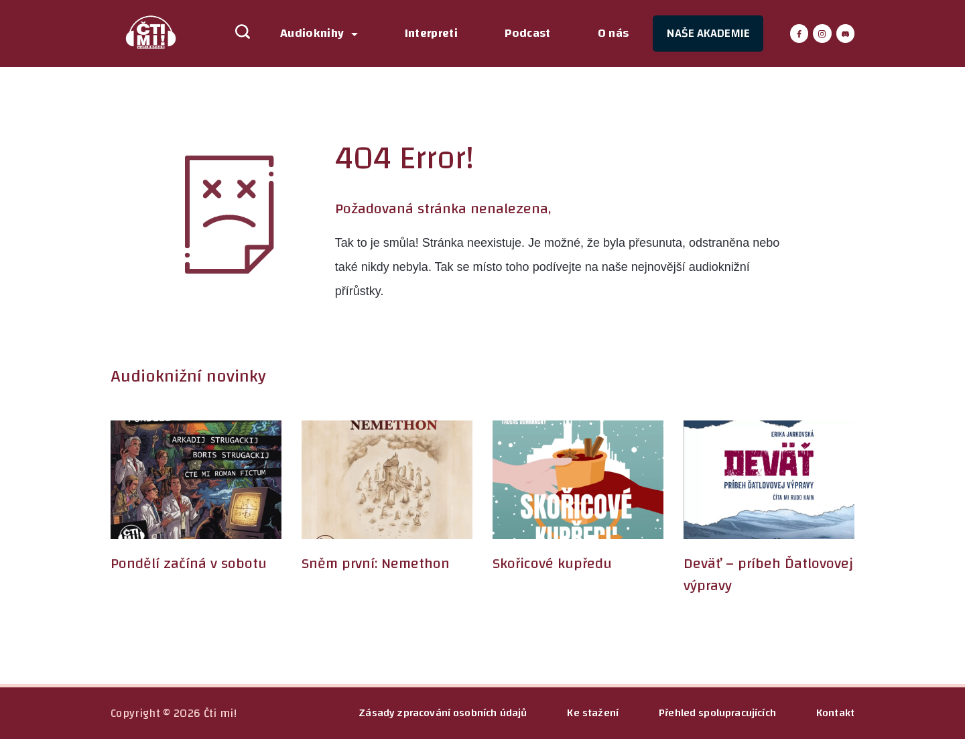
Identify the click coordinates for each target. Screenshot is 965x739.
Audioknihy (319, 33)
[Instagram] (822, 33)
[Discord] (845, 33)
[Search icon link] (236, 33)
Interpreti (431, 33)
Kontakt (835, 713)
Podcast (528, 33)
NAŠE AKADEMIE (708, 33)
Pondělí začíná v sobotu (189, 563)
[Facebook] (799, 33)
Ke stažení (593, 713)
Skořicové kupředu (552, 563)
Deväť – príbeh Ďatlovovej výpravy (768, 574)
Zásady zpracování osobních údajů (443, 713)
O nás (613, 33)
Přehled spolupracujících (717, 713)
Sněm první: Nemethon (376, 563)
